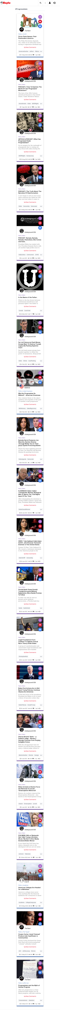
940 (30, 258)
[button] (40, 3)
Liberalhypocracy (31, 408)
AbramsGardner (23, 755)
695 (30, 210)
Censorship (26, 206)
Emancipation (28, 803)
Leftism (32, 51)
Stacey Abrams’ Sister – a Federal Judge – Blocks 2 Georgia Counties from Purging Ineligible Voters (29, 739)
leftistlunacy (22, 408)
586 (30, 807)
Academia (25, 885)
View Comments (30, 47)
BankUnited (27, 608)
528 (30, 159)
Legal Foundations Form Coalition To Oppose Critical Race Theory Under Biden (28, 641)
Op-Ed (24, 34)
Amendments (22, 103)
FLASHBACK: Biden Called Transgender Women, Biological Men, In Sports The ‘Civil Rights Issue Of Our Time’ (29, 493)
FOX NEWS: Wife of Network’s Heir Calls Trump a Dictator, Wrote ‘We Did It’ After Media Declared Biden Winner (28, 838)
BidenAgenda (22, 459)
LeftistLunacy (26, 951)
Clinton (25, 361)
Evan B (27, 882)
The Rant (28, 31)
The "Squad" (26, 932)
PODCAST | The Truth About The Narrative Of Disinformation (29, 192)
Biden (29, 103)
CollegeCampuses (31, 902)
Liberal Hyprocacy (27, 391)
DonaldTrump (31, 705)
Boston (21, 803)
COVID (37, 254)
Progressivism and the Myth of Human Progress (29, 986)
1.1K (30, 462)
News (19, 84)
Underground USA (30, 81)
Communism (30, 254)
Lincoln (35, 803)
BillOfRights (35, 103)
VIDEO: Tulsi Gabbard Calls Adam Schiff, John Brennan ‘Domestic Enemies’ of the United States (30, 543)
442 (30, 708)
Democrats (34, 206)
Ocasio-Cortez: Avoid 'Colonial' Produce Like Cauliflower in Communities (29, 936)
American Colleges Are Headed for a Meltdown (29, 888)
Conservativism (23, 1000)
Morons (33, 951)
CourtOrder (27, 310)
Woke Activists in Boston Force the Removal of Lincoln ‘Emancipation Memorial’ (29, 788)
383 (30, 906)
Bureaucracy (30, 156)
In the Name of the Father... (28, 297)
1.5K (30, 857)
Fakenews (27, 854)
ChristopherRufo (23, 656)
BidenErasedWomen (24, 509)
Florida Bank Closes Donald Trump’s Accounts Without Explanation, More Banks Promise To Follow (30, 592)
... (41, 51)
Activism (21, 854)
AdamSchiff (22, 558)
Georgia (36, 755)
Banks (20, 608)
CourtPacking (32, 361)
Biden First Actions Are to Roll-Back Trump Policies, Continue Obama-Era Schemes (29, 690)
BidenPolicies (22, 705)
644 (30, 758)
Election (31, 755)
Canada (21, 310)
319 (30, 412)
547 (30, 107)
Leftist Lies (26, 983)
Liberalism (31, 1000)
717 (30, 314)
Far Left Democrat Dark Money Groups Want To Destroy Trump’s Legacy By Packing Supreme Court (29, 345)
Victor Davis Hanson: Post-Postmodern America (27, 37)
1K (30, 1004)
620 (30, 364)
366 (30, 954)
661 (30, 513)
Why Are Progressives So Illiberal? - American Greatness (29, 394)
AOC (20, 951)
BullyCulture (22, 254)
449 (30, 611)
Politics (20, 34)
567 (30, 660)
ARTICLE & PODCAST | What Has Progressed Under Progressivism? (29, 141)
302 (30, 55)
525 (30, 561)
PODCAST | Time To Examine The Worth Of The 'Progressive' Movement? (30, 88)
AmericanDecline (23, 51)
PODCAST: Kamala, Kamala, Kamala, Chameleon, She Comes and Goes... (29, 239)
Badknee (27, 388)
